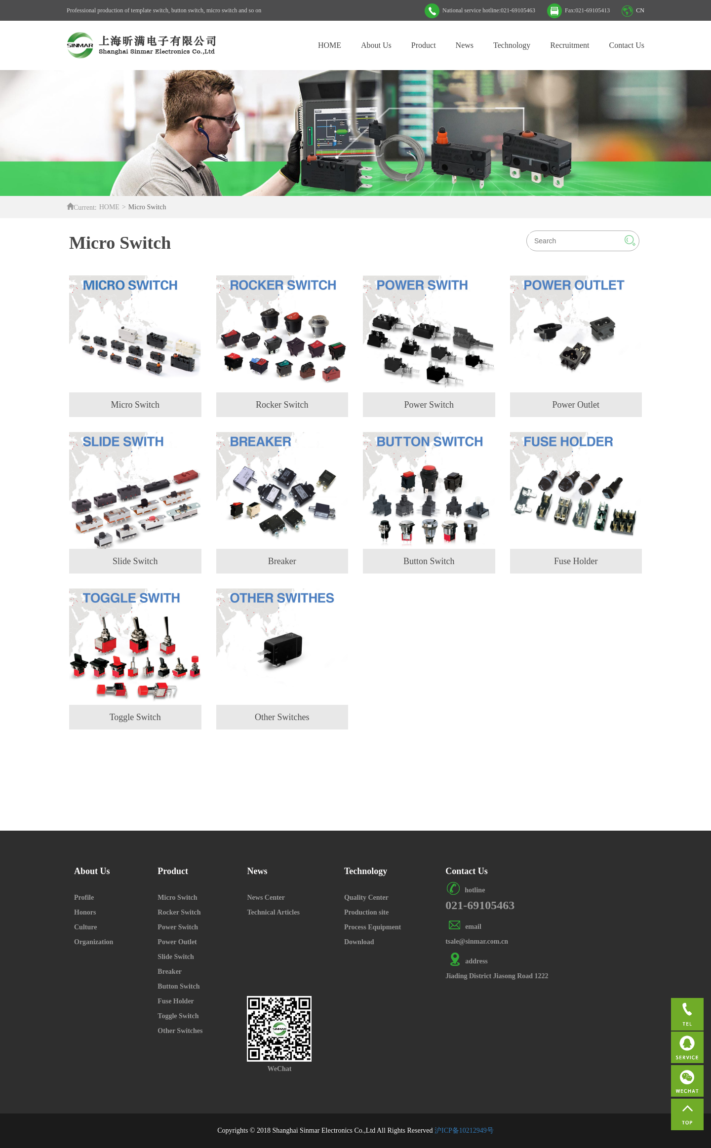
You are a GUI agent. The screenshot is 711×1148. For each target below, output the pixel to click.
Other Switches (180, 1030)
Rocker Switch (179, 912)
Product (423, 45)
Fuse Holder (176, 1001)
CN (640, 10)
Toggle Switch (178, 1016)
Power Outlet (177, 942)
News (465, 45)
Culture (85, 927)
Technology (511, 45)
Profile (84, 897)
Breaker (170, 971)
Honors (85, 912)
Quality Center (366, 897)
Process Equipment (372, 927)
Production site (366, 912)
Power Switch (178, 927)
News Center (266, 897)
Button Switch (178, 986)
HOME (329, 45)
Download (359, 942)
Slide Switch (176, 956)
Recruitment (569, 45)
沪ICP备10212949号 (464, 1130)
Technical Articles (273, 912)
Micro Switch (177, 897)
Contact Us (626, 45)
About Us (376, 45)
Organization (93, 942)
